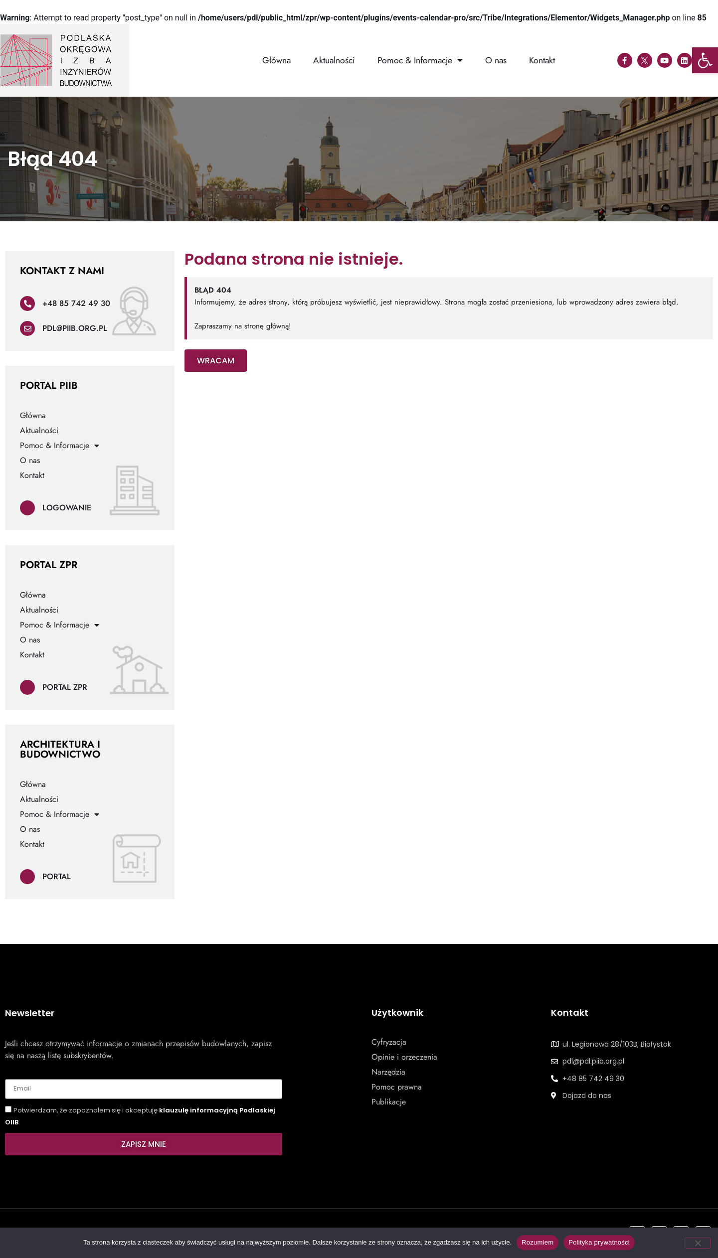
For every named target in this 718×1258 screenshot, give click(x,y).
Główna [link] (276, 60)
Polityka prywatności (599, 1242)
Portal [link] (56, 876)
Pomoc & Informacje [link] (420, 60)
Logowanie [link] (66, 507)
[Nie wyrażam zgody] (698, 1243)
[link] (705, 60)
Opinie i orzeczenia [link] (404, 1057)
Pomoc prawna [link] (396, 1087)
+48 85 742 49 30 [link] (76, 303)
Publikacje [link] (388, 1102)
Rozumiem (537, 1242)
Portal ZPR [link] (64, 687)
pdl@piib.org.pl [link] (74, 328)
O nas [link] (496, 60)
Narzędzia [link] (388, 1072)
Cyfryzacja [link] (388, 1042)
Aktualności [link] (334, 60)
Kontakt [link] (542, 60)
